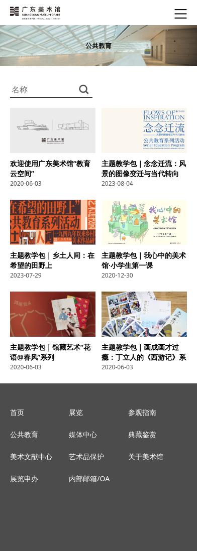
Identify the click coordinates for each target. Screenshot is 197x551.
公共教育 (24, 434)
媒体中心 (83, 434)
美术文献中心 (31, 456)
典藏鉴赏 (142, 434)
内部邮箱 (83, 478)
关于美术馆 (145, 456)
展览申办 (24, 478)
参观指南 (142, 412)
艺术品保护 (86, 456)
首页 (17, 412)
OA (105, 478)
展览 (76, 412)
